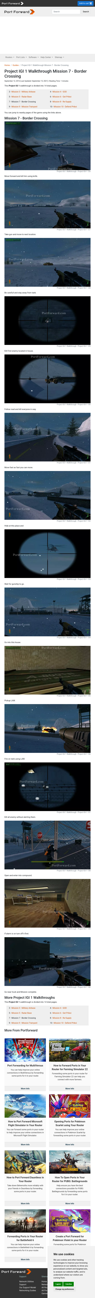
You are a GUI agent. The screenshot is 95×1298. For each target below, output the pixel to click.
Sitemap (45, 1276)
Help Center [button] (46, 57)
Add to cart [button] (85, 3)
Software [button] (33, 57)
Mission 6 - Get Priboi (62, 97)
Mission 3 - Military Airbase (23, 92)
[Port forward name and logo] (12, 3)
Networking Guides (27, 1290)
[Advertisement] (47, 35)
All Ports (45, 1290)
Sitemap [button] (59, 57)
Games (45, 1293)
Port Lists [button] (20, 57)
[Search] (66, 11)
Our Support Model (27, 1287)
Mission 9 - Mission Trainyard (24, 106)
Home (7, 65)
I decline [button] (68, 1284)
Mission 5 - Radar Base (22, 97)
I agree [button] (58, 1284)
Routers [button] (9, 57)
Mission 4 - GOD (60, 92)
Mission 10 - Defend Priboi (65, 106)
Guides (16, 65)
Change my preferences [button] (64, 1289)
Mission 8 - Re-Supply (62, 101)
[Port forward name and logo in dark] (19, 12)
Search (86, 11)
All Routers (46, 1287)
